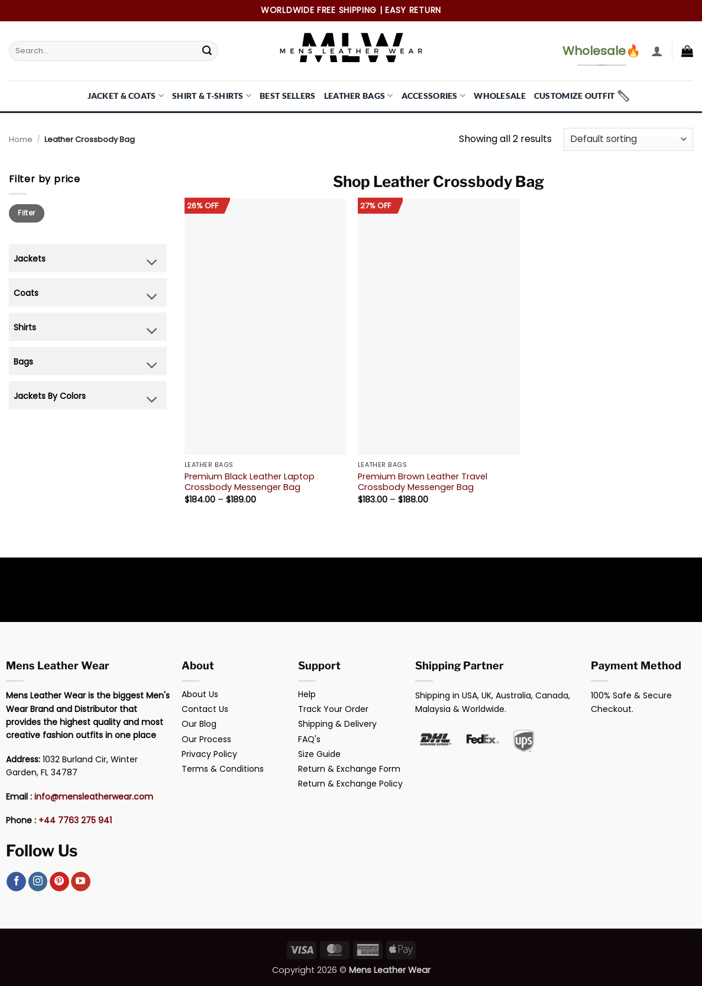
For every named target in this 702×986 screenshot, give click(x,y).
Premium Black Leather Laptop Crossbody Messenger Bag (250, 482)
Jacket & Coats (126, 95)
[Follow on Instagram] (38, 882)
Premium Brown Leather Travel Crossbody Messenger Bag (422, 482)
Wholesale (500, 96)
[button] (657, 51)
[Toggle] (152, 263)
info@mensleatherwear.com (93, 797)
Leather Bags (358, 95)
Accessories (434, 95)
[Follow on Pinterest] (59, 882)
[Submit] (207, 51)
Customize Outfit (574, 96)
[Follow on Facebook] (16, 882)
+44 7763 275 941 (75, 820)
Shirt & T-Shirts (211, 95)
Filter (26, 213)
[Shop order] (628, 139)
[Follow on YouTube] (80, 882)
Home (21, 139)
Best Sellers (287, 96)
